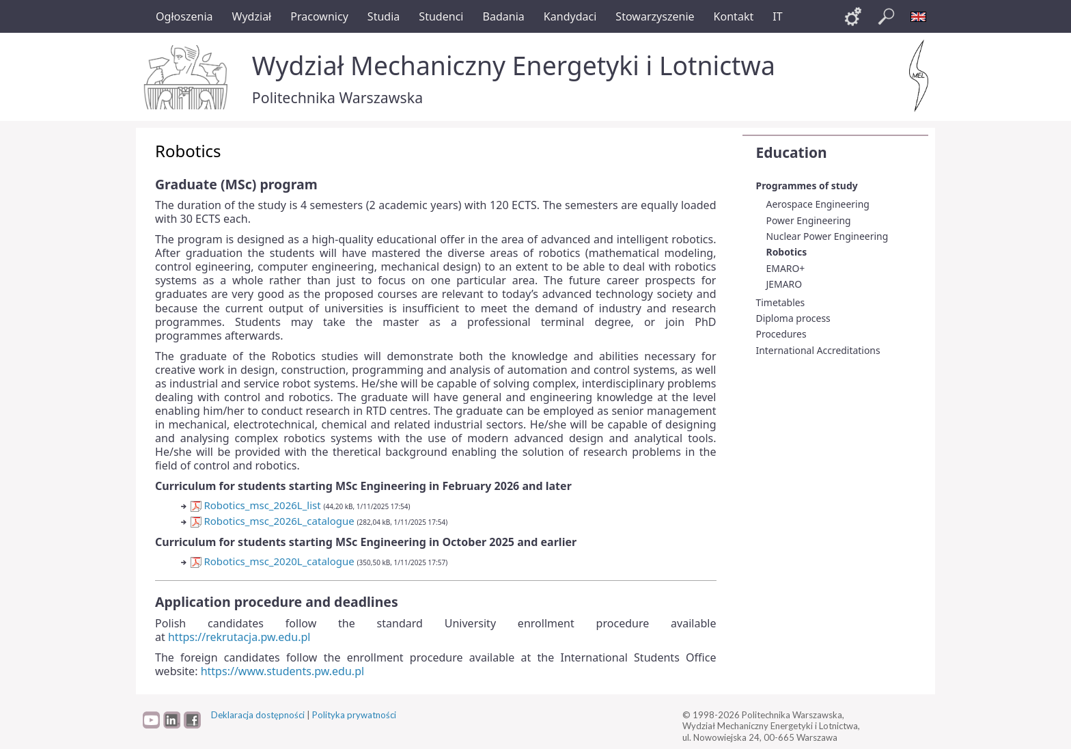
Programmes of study (807, 185)
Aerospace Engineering (818, 204)
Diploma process (793, 318)
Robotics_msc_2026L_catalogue (272, 521)
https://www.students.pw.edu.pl (283, 671)
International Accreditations (818, 350)
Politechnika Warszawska (337, 97)
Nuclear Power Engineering (827, 236)
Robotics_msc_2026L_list (256, 505)
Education (791, 152)
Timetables (780, 302)
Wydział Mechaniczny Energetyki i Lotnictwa (513, 65)
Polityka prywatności (354, 714)
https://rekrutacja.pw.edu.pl (239, 636)
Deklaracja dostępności (258, 714)
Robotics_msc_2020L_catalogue (272, 561)
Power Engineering (808, 220)
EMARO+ (785, 268)
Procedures (781, 333)
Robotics (786, 251)
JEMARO (784, 283)
